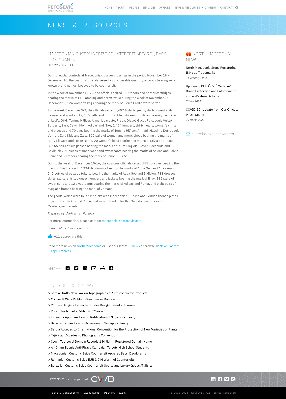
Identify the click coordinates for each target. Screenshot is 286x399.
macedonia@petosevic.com (121, 221)
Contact (226, 7)
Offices (164, 7)
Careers (211, 7)
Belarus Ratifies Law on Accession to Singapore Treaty (90, 323)
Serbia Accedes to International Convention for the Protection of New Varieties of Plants (114, 329)
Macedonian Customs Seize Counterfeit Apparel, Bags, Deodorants (98, 353)
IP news (134, 246)
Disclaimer (92, 392)
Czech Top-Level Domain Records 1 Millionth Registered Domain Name (101, 341)
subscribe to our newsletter (210, 133)
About (120, 7)
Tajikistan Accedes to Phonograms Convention (84, 335)
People (134, 7)
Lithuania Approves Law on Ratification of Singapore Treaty (93, 317)
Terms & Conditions (65, 392)
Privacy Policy (115, 392)
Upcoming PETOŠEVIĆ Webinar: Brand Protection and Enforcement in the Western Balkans (211, 91)
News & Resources (187, 7)
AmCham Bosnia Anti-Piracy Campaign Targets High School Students (100, 347)
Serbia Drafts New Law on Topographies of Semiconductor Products (99, 293)
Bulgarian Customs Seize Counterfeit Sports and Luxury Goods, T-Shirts (102, 365)
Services (149, 7)
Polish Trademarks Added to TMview (77, 311)
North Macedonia (89, 246)
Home (108, 7)
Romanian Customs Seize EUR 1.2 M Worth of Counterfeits (93, 359)
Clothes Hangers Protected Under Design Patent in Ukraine (93, 305)
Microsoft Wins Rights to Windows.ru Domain (83, 299)
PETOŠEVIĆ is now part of (82, 379)
